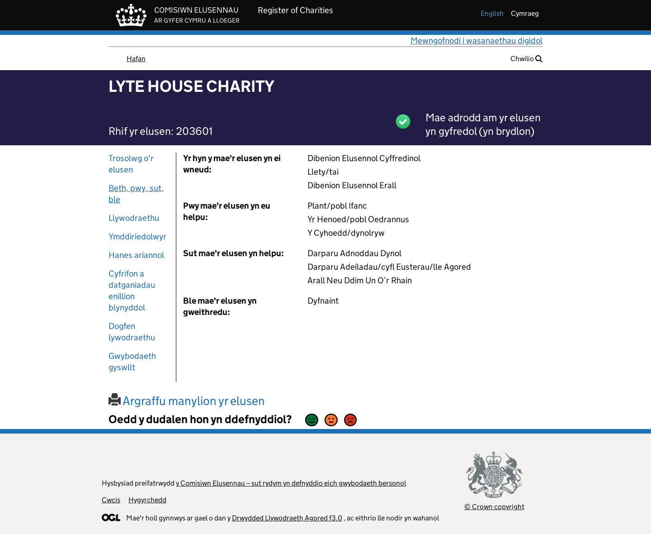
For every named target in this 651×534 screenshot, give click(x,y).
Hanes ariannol (136, 255)
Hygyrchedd (147, 500)
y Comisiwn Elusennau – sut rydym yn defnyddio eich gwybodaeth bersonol (291, 483)
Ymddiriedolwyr (137, 236)
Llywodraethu (133, 218)
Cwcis (111, 500)
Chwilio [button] (526, 58)
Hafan (136, 58)
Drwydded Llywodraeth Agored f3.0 (287, 518)
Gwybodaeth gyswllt (132, 361)
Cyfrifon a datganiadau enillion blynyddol (131, 290)
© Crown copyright (494, 506)
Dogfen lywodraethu (131, 332)
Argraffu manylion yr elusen (186, 400)
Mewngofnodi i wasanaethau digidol (476, 40)
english (492, 13)
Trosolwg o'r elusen (131, 164)
